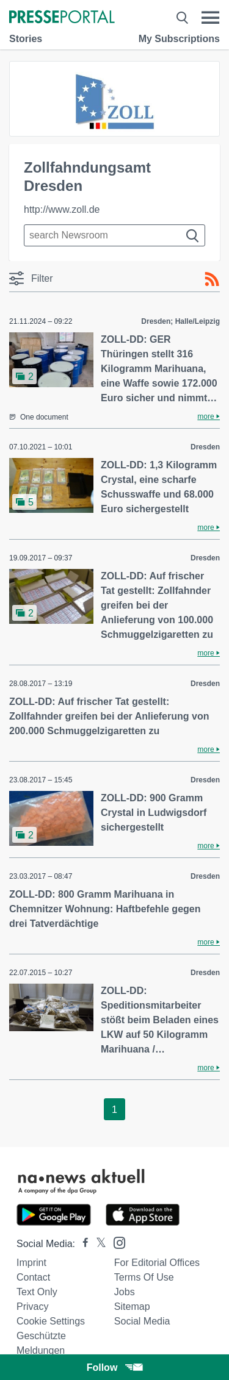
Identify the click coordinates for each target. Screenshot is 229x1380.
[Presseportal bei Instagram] (115, 1242)
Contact (33, 1277)
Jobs (124, 1292)
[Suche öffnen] (182, 18)
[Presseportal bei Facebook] (82, 1244)
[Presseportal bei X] (97, 1244)
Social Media (142, 1321)
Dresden (205, 447)
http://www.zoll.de (62, 209)
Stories (25, 39)
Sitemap (132, 1306)
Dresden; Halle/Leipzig (180, 321)
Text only (36, 1292)
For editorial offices (157, 1262)
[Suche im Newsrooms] (114, 235)
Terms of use (144, 1277)
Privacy (32, 1306)
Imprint (31, 1262)
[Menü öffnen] (210, 18)
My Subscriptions (179, 39)
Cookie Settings (50, 1321)
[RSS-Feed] (212, 279)
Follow (115, 1367)
